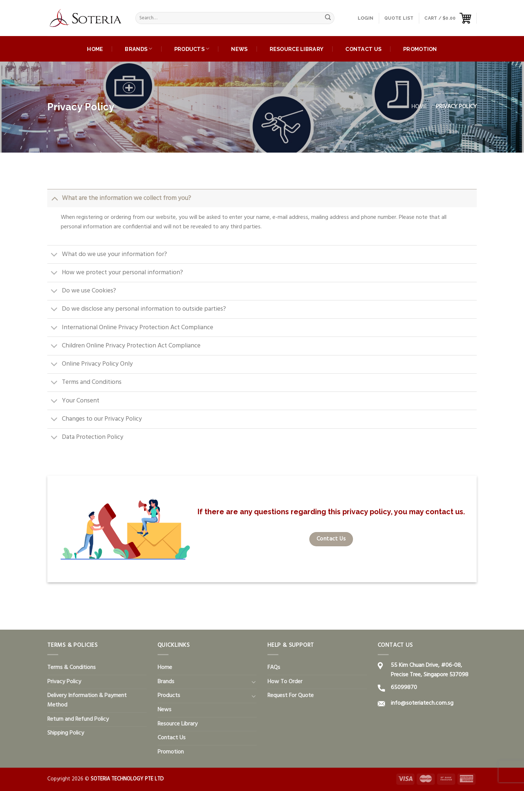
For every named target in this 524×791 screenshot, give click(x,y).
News (239, 49)
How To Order (284, 681)
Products (192, 48)
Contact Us (363, 49)
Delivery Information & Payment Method (87, 700)
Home (95, 49)
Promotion (420, 49)
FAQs (273, 667)
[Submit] (328, 18)
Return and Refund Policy (78, 719)
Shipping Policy (65, 733)
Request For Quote (290, 695)
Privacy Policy (64, 681)
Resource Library (297, 49)
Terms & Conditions (71, 667)
